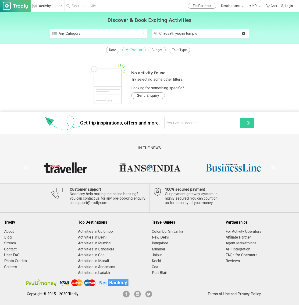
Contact (10, 249)
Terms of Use (219, 294)
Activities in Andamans (96, 267)
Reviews (233, 261)
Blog (8, 237)
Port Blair (159, 272)
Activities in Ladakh (94, 272)
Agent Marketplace (241, 243)
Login (287, 6)
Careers (10, 267)
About (9, 231)
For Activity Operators (243, 231)
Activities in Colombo (95, 231)
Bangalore (160, 243)
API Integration (238, 249)
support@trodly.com (91, 203)
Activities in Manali (93, 261)
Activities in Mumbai (94, 243)
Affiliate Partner (238, 237)
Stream (10, 243)
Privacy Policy (249, 294)
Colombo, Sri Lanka (167, 231)
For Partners (202, 6)
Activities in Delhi (92, 237)
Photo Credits (15, 261)
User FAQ (12, 255)
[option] (65, 167)
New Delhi (160, 237)
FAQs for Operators (241, 255)
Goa (155, 267)
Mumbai (158, 249)
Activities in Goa (91, 255)
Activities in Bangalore (96, 249)
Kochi (156, 261)
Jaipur (157, 255)
